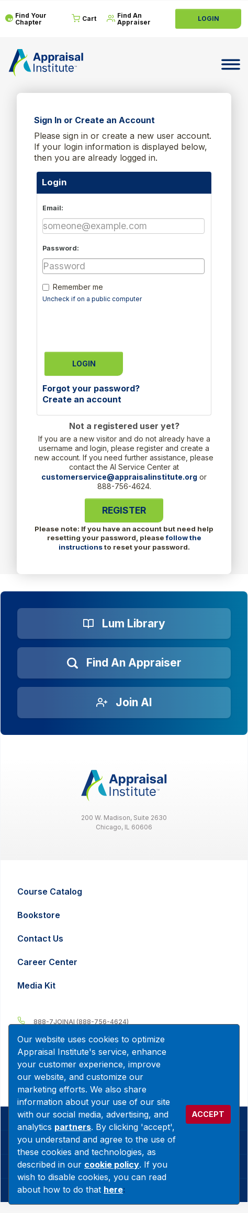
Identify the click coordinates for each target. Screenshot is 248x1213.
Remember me (78, 286)
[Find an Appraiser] (124, 663)
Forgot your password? (91, 388)
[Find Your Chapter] (33, 19)
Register (124, 510)
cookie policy (111, 1164)
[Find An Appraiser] (135, 19)
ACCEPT (207, 1114)
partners (72, 1127)
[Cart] (84, 19)
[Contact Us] (125, 938)
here (113, 1189)
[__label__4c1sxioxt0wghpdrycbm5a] (124, 1021)
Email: (52, 208)
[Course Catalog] (125, 891)
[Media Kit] (125, 985)
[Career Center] (125, 962)
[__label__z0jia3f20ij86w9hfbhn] (124, 785)
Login (208, 18)
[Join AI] (124, 702)
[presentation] (121, 324)
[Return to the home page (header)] (46, 62)
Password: (60, 248)
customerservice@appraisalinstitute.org (119, 476)
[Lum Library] (124, 623)
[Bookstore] (125, 915)
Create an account (81, 399)
